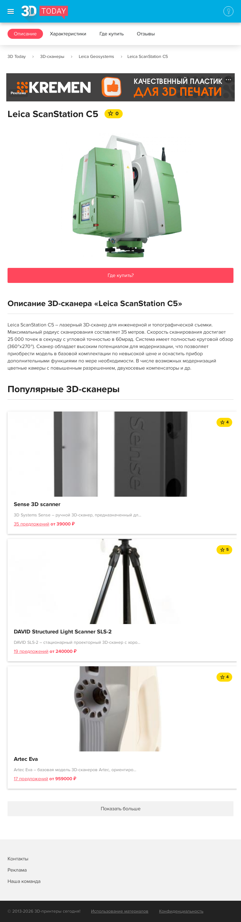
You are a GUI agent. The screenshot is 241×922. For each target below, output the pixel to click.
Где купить (111, 34)
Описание (25, 34)
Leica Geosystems (96, 56)
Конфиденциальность (181, 911)
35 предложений (31, 524)
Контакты (18, 859)
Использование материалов (119, 911)
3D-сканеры (52, 56)
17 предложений (31, 778)
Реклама (18, 93)
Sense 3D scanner (37, 504)
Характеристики (68, 34)
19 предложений (31, 651)
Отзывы (146, 34)
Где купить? (121, 275)
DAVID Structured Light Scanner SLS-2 (63, 631)
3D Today (17, 56)
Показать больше (121, 809)
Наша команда (24, 881)
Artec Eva (26, 759)
